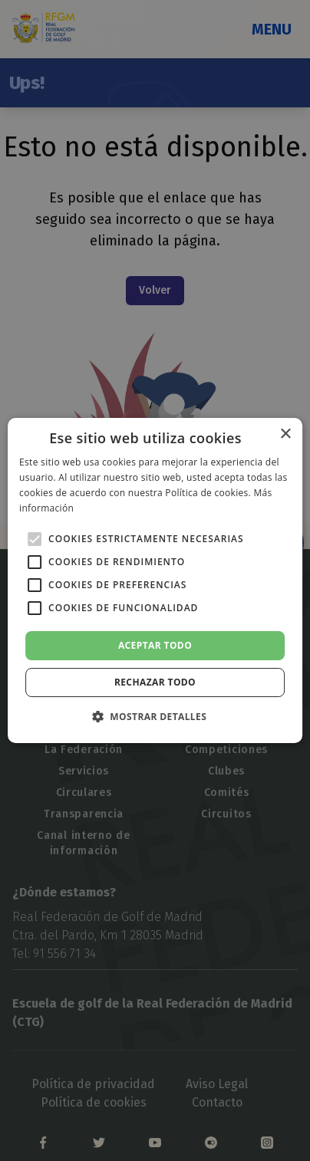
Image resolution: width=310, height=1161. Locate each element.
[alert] (155, 580)
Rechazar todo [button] (155, 682)
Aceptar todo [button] (155, 645)
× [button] (285, 434)
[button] (155, 716)
